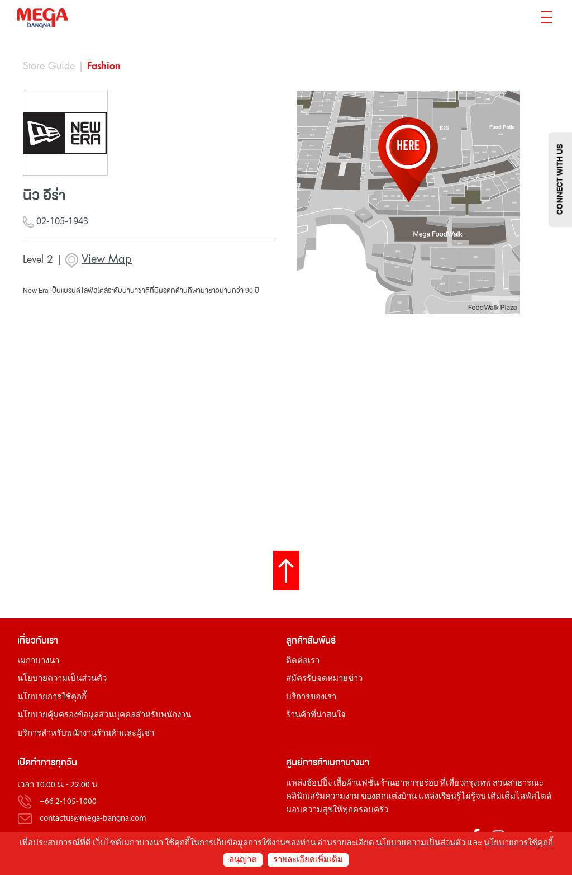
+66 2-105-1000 (68, 802)
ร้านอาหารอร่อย (409, 783)
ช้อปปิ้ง (319, 783)
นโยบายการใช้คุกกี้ (52, 697)
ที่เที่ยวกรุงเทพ (465, 783)
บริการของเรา (311, 697)
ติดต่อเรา (303, 661)
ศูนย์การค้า (306, 762)
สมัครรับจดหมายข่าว (324, 679)
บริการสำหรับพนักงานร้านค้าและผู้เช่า (85, 734)
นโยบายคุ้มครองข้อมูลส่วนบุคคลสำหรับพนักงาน (104, 715)
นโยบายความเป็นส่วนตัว (62, 679)
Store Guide (49, 66)
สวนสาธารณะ (518, 783)
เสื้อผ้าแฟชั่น (356, 783)
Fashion (104, 66)
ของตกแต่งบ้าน (389, 797)
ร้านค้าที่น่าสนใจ (316, 715)
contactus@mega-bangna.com (93, 819)
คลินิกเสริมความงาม (322, 797)
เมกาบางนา (38, 661)
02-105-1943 (55, 222)
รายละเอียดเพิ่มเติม (308, 860)
